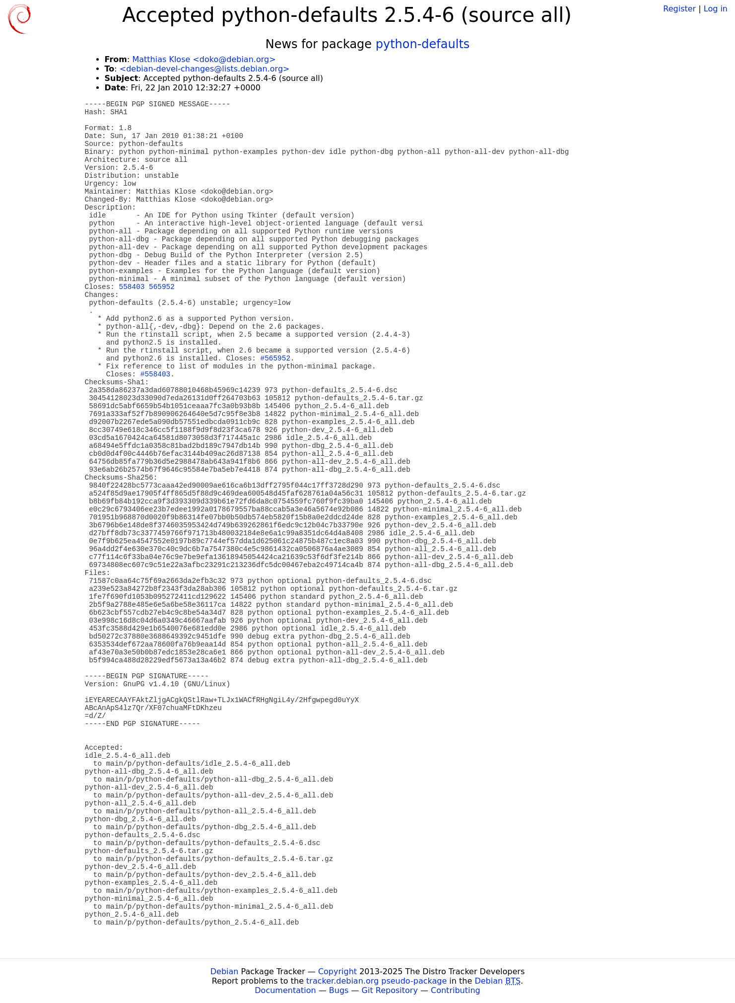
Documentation (285, 990)
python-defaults (423, 44)
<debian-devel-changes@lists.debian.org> (205, 68)
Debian (224, 971)
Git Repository (390, 990)
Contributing (455, 990)
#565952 (275, 358)
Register (679, 8)
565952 (162, 287)
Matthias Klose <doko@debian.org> (203, 59)
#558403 (155, 374)
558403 (132, 287)
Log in (716, 8)
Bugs (339, 990)
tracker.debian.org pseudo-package (376, 981)
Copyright (337, 971)
